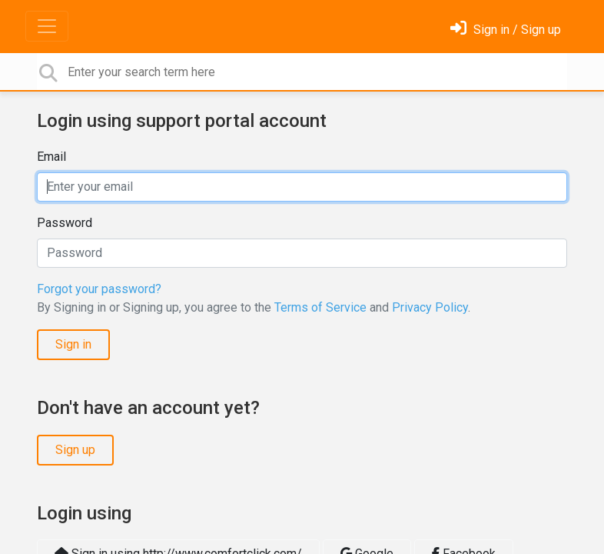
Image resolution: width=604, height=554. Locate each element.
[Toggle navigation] (46, 26)
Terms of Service (320, 307)
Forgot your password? (99, 289)
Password (64, 222)
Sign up (75, 449)
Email (51, 156)
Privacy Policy (430, 307)
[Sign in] (505, 29)
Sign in (73, 344)
